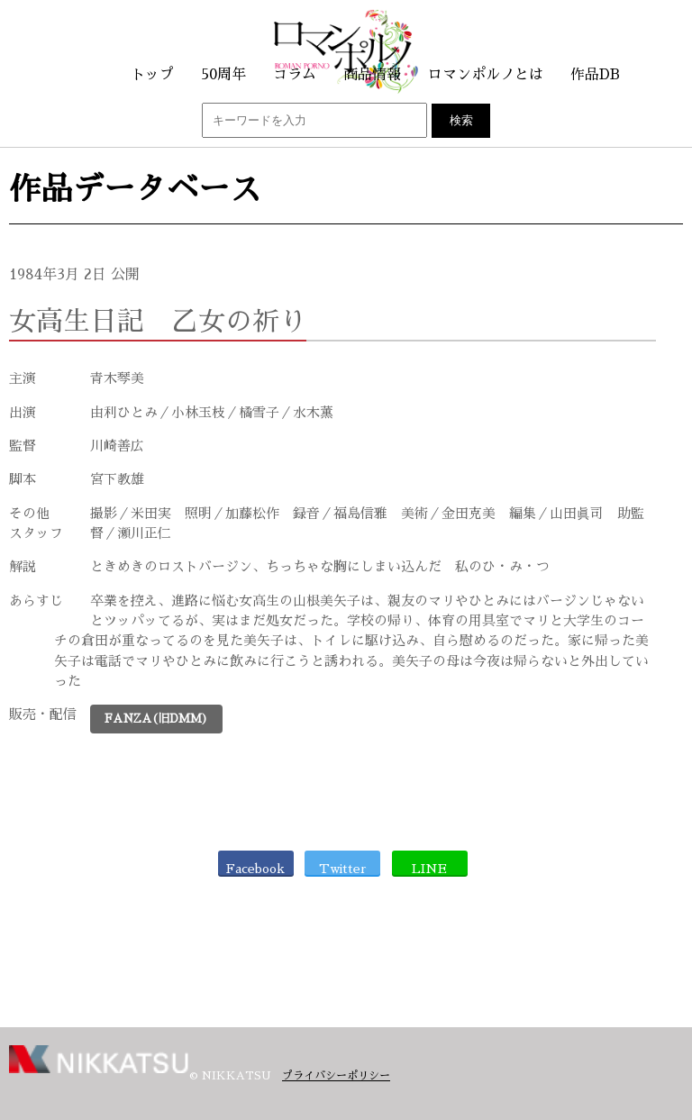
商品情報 (372, 75)
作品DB (595, 75)
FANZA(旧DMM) (156, 718)
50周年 (223, 75)
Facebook (255, 868)
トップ (152, 75)
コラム (294, 75)
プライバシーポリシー (336, 1075)
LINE (429, 868)
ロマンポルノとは (485, 75)
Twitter (343, 868)
